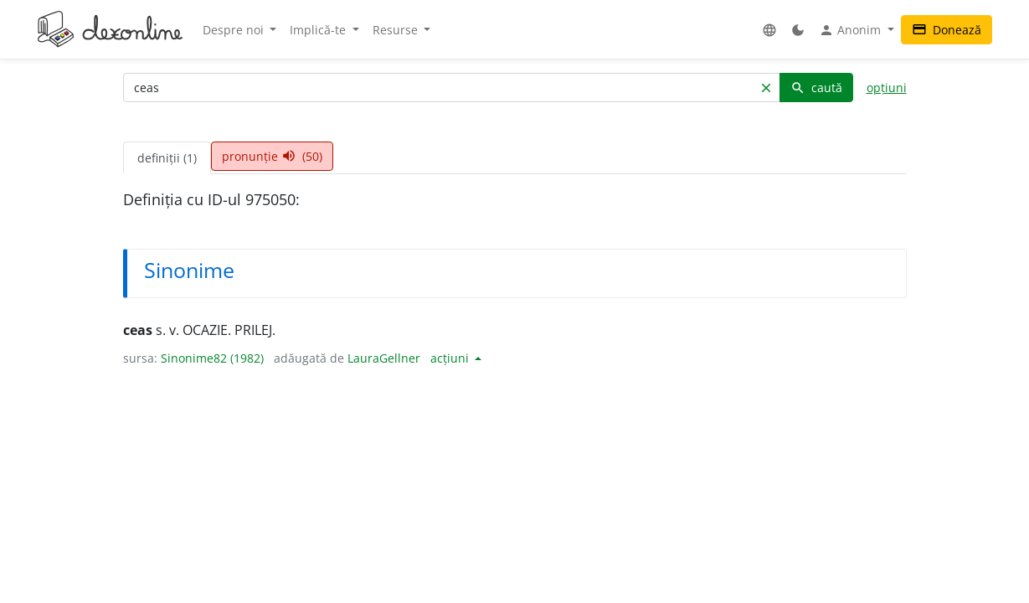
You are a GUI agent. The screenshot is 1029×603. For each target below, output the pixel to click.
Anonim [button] (851, 30)
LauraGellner (383, 358)
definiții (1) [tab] (167, 158)
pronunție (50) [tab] (272, 156)
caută (816, 87)
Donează (946, 30)
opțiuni (887, 87)
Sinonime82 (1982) (212, 358)
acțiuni (451, 358)
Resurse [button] (397, 30)
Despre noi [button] (235, 30)
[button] (769, 29)
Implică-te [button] (319, 30)
